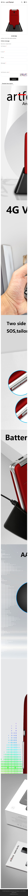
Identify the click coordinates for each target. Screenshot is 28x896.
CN (25, 2)
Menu (3, 2)
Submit (14, 79)
